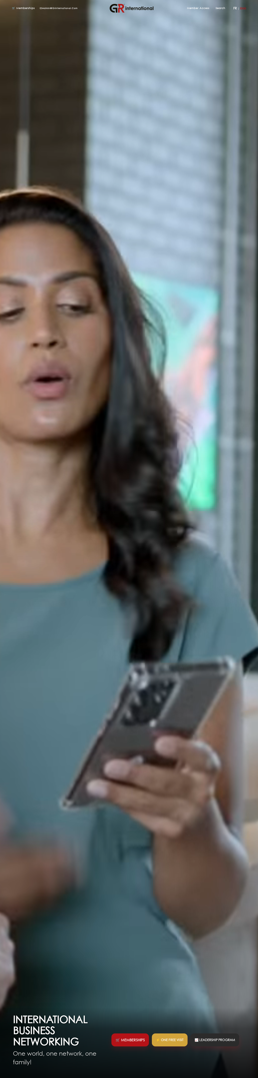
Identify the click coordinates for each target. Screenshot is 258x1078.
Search (221, 8)
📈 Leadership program (215, 1040)
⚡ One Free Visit (169, 1040)
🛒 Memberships (23, 8)
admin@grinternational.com (58, 8)
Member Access (198, 8)
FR (235, 8)
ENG (243, 8)
